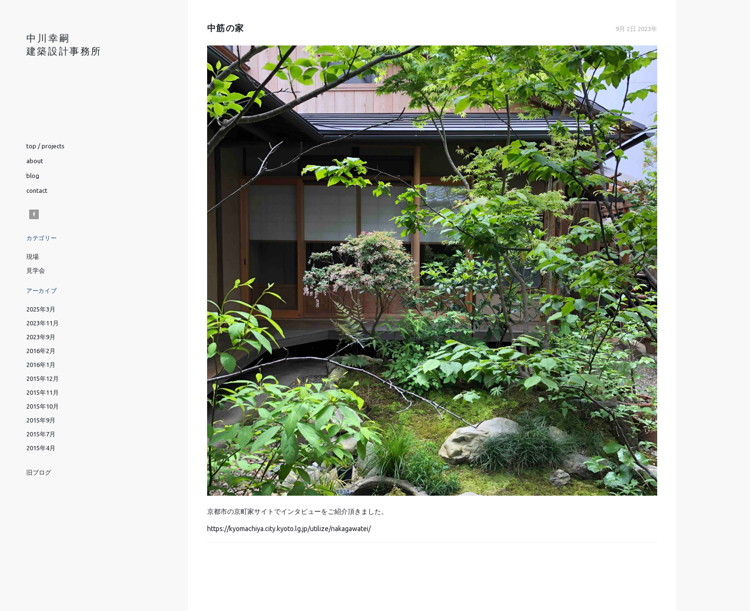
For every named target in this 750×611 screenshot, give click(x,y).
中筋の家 (225, 28)
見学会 (35, 270)
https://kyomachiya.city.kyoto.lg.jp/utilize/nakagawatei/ (289, 529)
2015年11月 (42, 392)
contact (36, 190)
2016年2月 (40, 350)
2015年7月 (40, 434)
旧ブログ (38, 472)
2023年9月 (40, 336)
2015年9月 (40, 420)
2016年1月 (40, 364)
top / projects (45, 146)
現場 (32, 256)
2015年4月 (40, 447)
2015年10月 (42, 406)
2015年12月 (42, 378)
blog (32, 175)
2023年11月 (42, 323)
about (34, 160)
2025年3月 (40, 309)
